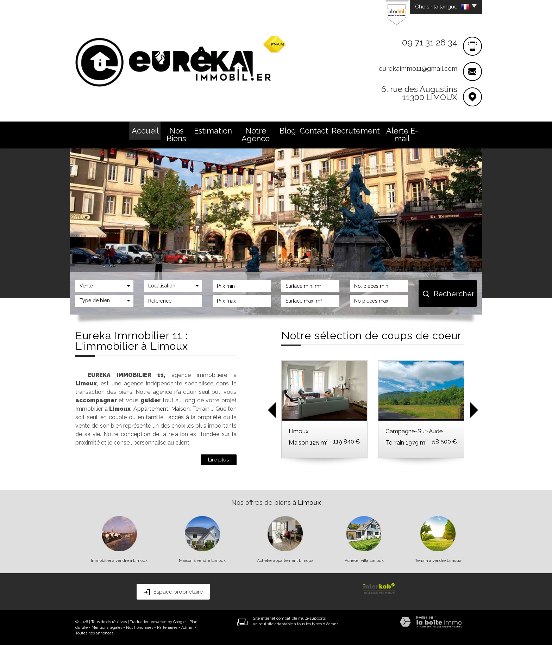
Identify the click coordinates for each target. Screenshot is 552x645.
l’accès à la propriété (194, 417)
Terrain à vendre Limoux (438, 560)
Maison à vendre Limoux (202, 560)
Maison (180, 408)
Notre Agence (256, 134)
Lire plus (218, 460)
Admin (187, 627)
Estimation (213, 130)
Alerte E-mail (402, 134)
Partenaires (167, 627)
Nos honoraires (139, 627)
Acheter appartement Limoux (285, 560)
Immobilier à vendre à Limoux (119, 560)
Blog (288, 130)
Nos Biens (176, 134)
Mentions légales (107, 627)
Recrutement (356, 130)
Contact (314, 130)
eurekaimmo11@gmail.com (418, 68)
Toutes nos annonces (94, 633)
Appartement (150, 408)
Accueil (145, 130)
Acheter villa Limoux (364, 560)
